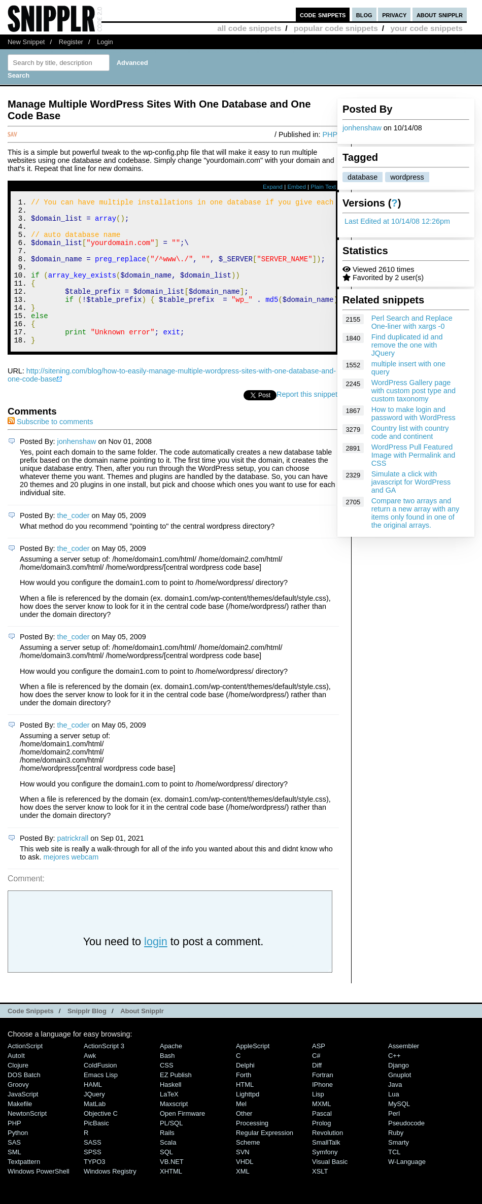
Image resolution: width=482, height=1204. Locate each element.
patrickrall (73, 866)
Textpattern (24, 1189)
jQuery (94, 1121)
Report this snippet (307, 422)
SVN (243, 1179)
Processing (252, 1150)
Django (398, 1092)
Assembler (403, 1073)
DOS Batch (24, 1102)
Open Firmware (182, 1141)
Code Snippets (31, 1038)
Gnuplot (399, 1102)
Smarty (398, 1170)
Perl (394, 1141)
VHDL (245, 1189)
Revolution (327, 1160)
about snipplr (440, 14)
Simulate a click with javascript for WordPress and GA (411, 482)
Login (105, 42)
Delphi (245, 1092)
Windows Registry (110, 1198)
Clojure (18, 1092)
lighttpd (247, 1121)
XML (243, 1198)
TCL (394, 1179)
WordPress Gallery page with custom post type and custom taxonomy (413, 391)
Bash (167, 1083)
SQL (166, 1179)
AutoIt (16, 1083)
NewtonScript (27, 1141)
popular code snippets (336, 28)
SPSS (92, 1179)
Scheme (248, 1170)
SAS (14, 1170)
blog (364, 14)
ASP (318, 1073)
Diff (317, 1092)
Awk (90, 1083)
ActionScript (25, 1073)
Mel (241, 1131)
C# (316, 1083)
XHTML (171, 1198)
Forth (243, 1102)
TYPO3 (94, 1189)
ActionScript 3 (104, 1073)
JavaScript (23, 1121)
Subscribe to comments (50, 449)
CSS (167, 1092)
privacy (394, 14)
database (362, 177)
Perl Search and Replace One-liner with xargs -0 (412, 322)
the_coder (73, 543)
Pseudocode (406, 1150)
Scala (168, 1170)
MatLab (95, 1131)
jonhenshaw (362, 128)
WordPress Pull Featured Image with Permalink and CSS (413, 455)
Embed (296, 187)
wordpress (407, 177)
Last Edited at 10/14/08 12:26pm (397, 221)
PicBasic (96, 1150)
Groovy (18, 1112)
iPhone (322, 1112)
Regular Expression (264, 1160)
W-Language (407, 1189)
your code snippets (426, 28)
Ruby (395, 1160)
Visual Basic (330, 1189)
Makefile (20, 1131)
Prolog (321, 1150)
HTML (245, 1112)
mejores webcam (70, 884)
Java (395, 1112)
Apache (171, 1073)
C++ (394, 1083)
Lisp (318, 1121)
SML (14, 1179)
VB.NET (172, 1189)
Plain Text (323, 187)
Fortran (322, 1102)
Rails (167, 1160)
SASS (92, 1170)
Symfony (324, 1179)
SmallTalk (326, 1170)
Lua (393, 1121)
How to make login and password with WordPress (413, 413)
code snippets (323, 14)
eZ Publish (176, 1102)
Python (18, 1160)
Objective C (101, 1141)
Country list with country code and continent (410, 432)
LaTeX (169, 1121)
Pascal (322, 1141)
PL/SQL (171, 1150)
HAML (93, 1112)
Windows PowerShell (39, 1198)
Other (244, 1141)
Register (71, 42)
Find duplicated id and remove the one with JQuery (407, 345)
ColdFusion (100, 1092)
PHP (329, 134)
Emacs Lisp (101, 1102)
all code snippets (249, 28)
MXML (321, 1131)
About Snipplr (142, 1038)
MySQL (399, 1131)
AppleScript (252, 1073)
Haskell (170, 1112)
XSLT (320, 1198)
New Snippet (26, 42)
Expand (273, 187)
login (155, 968)
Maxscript (174, 1131)
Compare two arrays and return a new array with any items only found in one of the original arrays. (415, 513)
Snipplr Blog (87, 1038)
